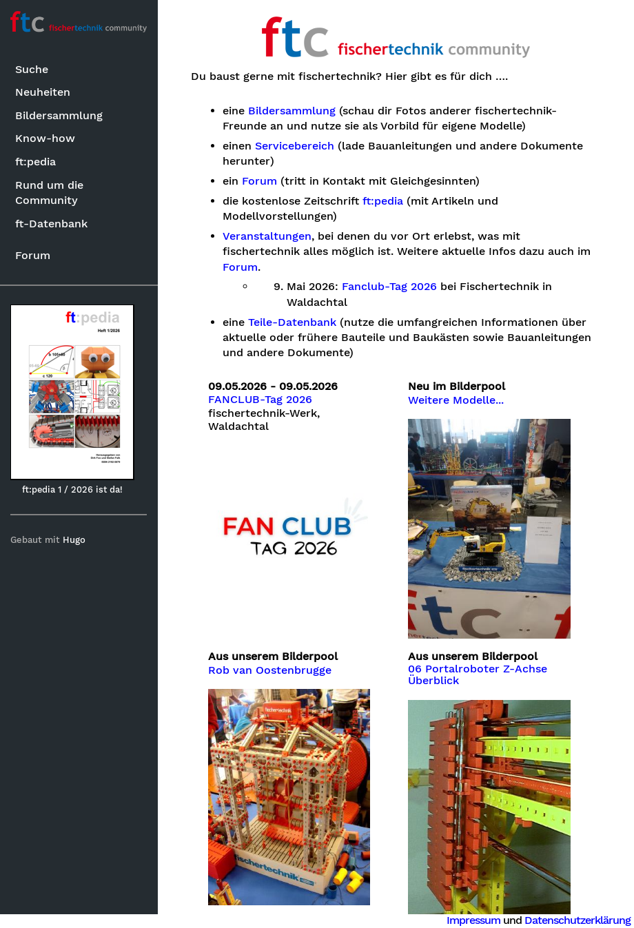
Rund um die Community (49, 192)
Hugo (74, 540)
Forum (32, 255)
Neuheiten (42, 92)
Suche (31, 69)
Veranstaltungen (267, 236)
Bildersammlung (59, 115)
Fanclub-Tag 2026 (390, 286)
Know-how (45, 138)
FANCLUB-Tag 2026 (261, 399)
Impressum (473, 920)
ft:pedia (35, 161)
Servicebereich (295, 146)
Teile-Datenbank (293, 322)
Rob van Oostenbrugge (270, 669)
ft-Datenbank (51, 223)
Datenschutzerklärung (577, 920)
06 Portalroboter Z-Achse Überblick (478, 674)
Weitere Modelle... (456, 400)
